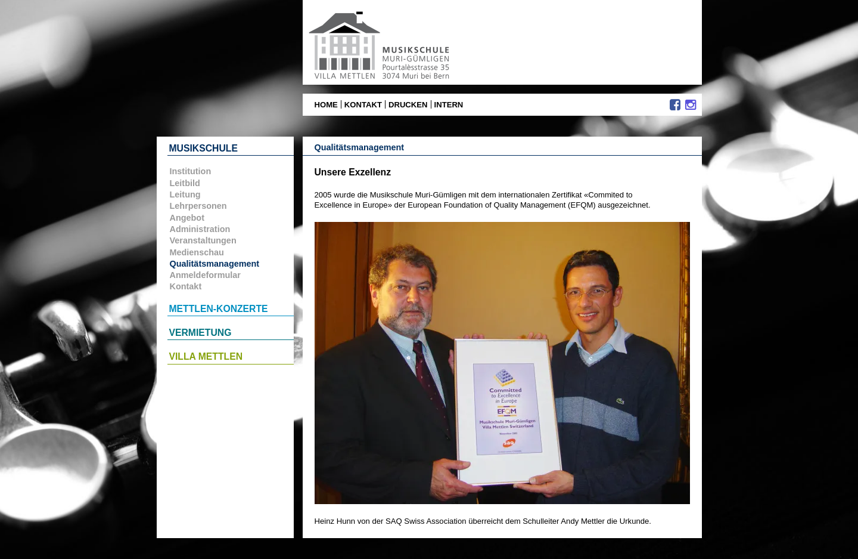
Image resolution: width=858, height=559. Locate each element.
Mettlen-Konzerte (218, 309)
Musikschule (203, 148)
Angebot (187, 218)
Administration (200, 229)
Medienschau (197, 252)
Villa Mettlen (206, 356)
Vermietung (200, 333)
